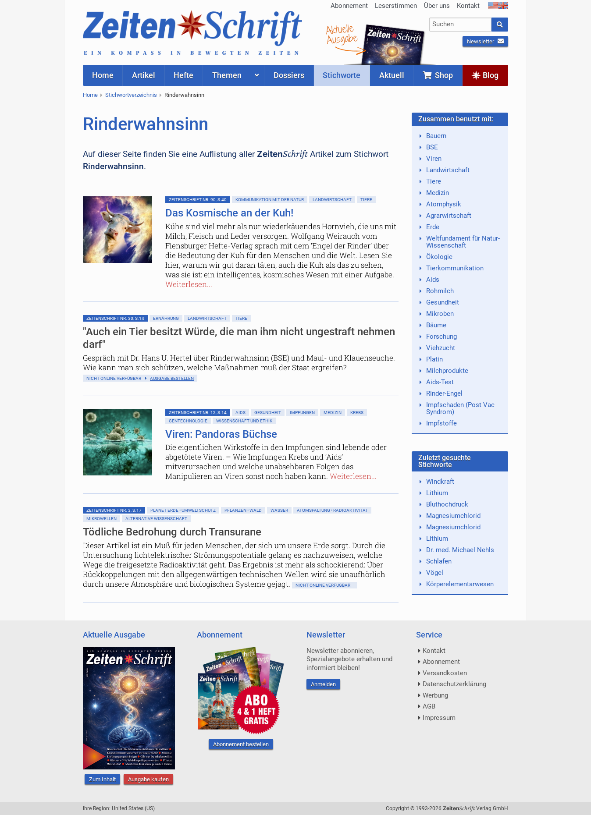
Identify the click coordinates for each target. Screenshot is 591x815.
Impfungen (302, 412)
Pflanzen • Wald (243, 510)
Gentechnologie (188, 420)
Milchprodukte (447, 371)
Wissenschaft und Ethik (244, 420)
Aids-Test (440, 382)
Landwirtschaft (332, 199)
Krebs (356, 412)
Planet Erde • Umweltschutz (183, 510)
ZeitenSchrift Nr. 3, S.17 (114, 510)
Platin (434, 359)
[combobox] (460, 25)
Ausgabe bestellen (172, 378)
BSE (432, 147)
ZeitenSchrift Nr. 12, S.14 (198, 412)
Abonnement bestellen (241, 744)
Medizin (333, 412)
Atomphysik (443, 204)
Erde (432, 227)
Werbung (435, 695)
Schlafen (439, 561)
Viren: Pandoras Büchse (221, 434)
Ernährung (166, 318)
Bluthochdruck (447, 504)
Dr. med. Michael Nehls (460, 550)
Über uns (437, 6)
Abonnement (349, 6)
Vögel (434, 573)
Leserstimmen (396, 6)
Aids (240, 412)
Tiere (366, 199)
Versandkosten (445, 673)
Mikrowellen (101, 518)
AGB (429, 706)
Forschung (441, 336)
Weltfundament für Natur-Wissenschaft (463, 241)
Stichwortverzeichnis (131, 95)
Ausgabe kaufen (148, 779)
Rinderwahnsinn (184, 95)
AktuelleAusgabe (341, 34)
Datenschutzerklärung (454, 684)
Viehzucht (440, 348)
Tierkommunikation (455, 268)
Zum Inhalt (102, 779)
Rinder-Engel (444, 393)
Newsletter (485, 41)
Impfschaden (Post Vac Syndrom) (460, 408)
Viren (433, 159)
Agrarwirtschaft (448, 216)
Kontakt (468, 6)
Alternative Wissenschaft (156, 518)
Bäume (436, 325)
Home (90, 95)
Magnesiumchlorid (453, 516)
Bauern (436, 136)
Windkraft (440, 481)
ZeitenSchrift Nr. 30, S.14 (115, 318)
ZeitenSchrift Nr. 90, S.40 (198, 199)
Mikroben (440, 314)
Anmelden (323, 684)
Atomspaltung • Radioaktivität (332, 510)
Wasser (279, 510)
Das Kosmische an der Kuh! (229, 213)
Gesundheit (267, 412)
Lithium (437, 493)
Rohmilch (440, 291)
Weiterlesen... (188, 284)
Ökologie (439, 257)
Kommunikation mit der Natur (269, 199)
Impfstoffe (441, 423)
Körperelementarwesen (460, 584)
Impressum (439, 718)
